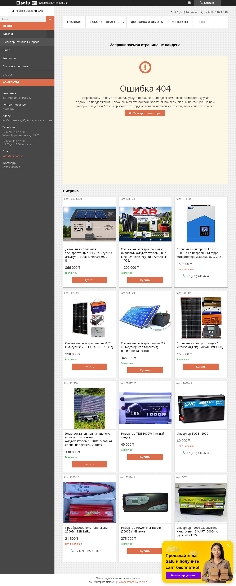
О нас (6, 50)
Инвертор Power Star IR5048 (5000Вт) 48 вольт (141, 529)
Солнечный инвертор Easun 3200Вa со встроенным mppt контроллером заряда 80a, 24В (199, 253)
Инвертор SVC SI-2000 (192, 433)
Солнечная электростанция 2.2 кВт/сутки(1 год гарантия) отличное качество (143, 347)
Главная (74, 22)
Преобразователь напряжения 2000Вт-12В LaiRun (87, 529)
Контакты (9, 58)
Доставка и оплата (15, 66)
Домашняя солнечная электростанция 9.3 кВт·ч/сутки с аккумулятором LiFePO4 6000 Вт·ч (88, 254)
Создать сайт (47, 2)
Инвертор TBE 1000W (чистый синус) (142, 435)
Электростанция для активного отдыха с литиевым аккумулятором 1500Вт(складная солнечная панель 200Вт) (88, 439)
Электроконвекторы (147, 113)
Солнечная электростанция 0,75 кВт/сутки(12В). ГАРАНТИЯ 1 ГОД (89, 345)
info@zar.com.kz (13, 156)
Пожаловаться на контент (132, 582)
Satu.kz (136, 578)
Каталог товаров (104, 22)
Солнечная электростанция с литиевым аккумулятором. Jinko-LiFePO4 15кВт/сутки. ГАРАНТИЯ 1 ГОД (144, 254)
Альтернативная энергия (22, 42)
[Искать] (50, 19)
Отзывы (8, 74)
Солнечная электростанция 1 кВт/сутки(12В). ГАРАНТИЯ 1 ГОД (200, 345)
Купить (89, 280)
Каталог (8, 34)
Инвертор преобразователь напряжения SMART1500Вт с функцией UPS (197, 531)
